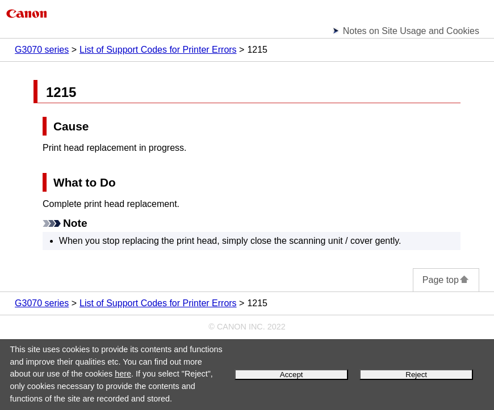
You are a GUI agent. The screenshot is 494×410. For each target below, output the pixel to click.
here (123, 373)
